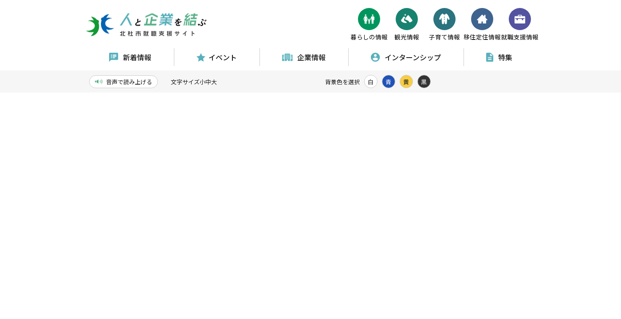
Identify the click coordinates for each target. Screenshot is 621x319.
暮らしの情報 (369, 24)
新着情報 (130, 57)
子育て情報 (444, 24)
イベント (217, 57)
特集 (499, 57)
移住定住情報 (482, 24)
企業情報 (304, 57)
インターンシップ (406, 57)
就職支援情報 (519, 24)
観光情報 (406, 24)
